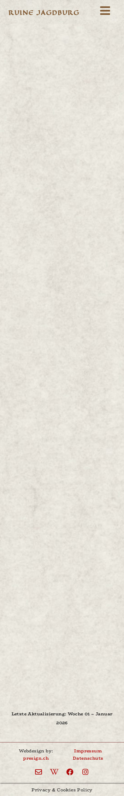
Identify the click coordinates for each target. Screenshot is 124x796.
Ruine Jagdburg (43, 13)
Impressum (88, 750)
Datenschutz (88, 758)
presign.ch (36, 758)
